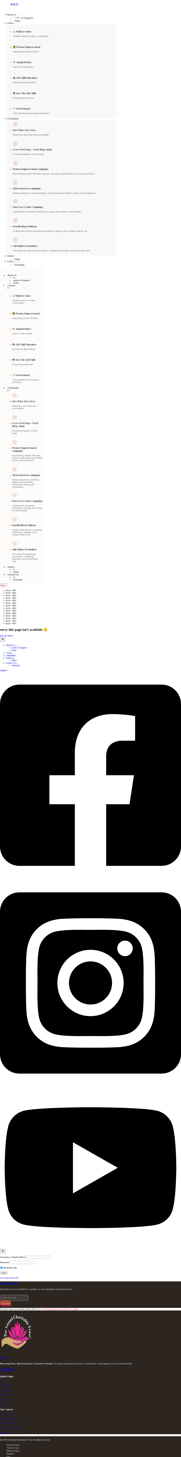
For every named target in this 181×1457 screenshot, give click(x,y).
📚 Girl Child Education (25, 77)
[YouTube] (90, 1241)
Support (10, 1447)
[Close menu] (3, 633)
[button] (90, 664)
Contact (3, 1399)
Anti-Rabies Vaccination (25, 245)
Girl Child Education (9, 1413)
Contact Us (14, 569)
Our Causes (5, 1380)
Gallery (12, 561)
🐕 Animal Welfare (22, 62)
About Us (13, 274)
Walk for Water (7, 1418)
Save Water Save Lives (24, 130)
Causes (12, 285)
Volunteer (17, 574)
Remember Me (9, 1262)
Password (4, 1256)
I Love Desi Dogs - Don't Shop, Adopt (32, 149)
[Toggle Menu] (15, 640)
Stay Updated (9, 1278)
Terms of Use (13, 1441)
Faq (8, 1449)
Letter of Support (20, 280)
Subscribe (5, 1298)
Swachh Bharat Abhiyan (25, 226)
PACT (14, 4)
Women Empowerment (10, 1422)
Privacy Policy (13, 1439)
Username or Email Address (12, 1251)
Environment (5, 1427)
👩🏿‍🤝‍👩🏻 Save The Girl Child (24, 93)
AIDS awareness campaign (27, 188)
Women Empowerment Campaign (30, 169)
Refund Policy (13, 1444)
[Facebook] (90, 872)
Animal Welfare (7, 1408)
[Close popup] (3, 1245)
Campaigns (14, 387)
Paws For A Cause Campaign (28, 206)
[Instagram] (90, 1080)
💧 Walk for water (22, 31)
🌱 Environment (21, 108)
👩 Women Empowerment (26, 46)
